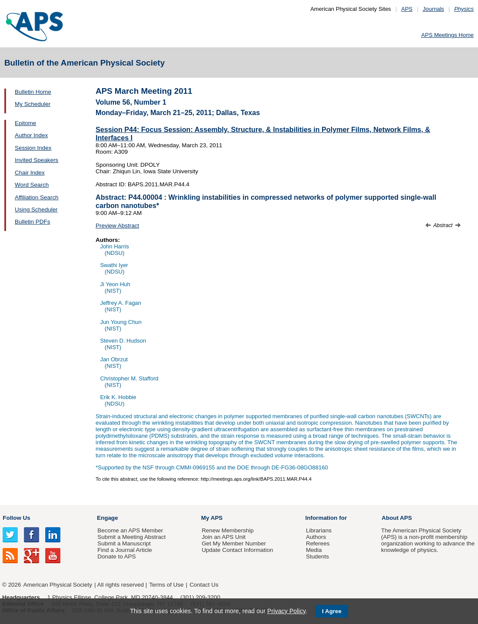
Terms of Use (166, 584)
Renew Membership (228, 530)
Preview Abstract (117, 225)
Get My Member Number (234, 543)
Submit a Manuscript (123, 543)
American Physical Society (57, 584)
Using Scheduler (36, 209)
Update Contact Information (237, 550)
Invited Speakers (36, 160)
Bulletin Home (33, 92)
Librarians (319, 530)
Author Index (31, 135)
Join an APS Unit (224, 537)
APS (406, 9)
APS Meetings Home (447, 35)
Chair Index (30, 172)
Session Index (33, 148)
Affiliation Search (37, 197)
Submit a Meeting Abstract (131, 537)
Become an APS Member (130, 530)
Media (314, 550)
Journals (433, 9)
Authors (316, 537)
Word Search (32, 185)
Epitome (25, 123)
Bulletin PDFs (32, 221)
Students (317, 556)
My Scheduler (32, 104)
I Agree (332, 611)
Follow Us (16, 518)
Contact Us (203, 584)
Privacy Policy (286, 610)
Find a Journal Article (124, 550)
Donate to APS (116, 556)
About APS (397, 518)
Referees (318, 543)
